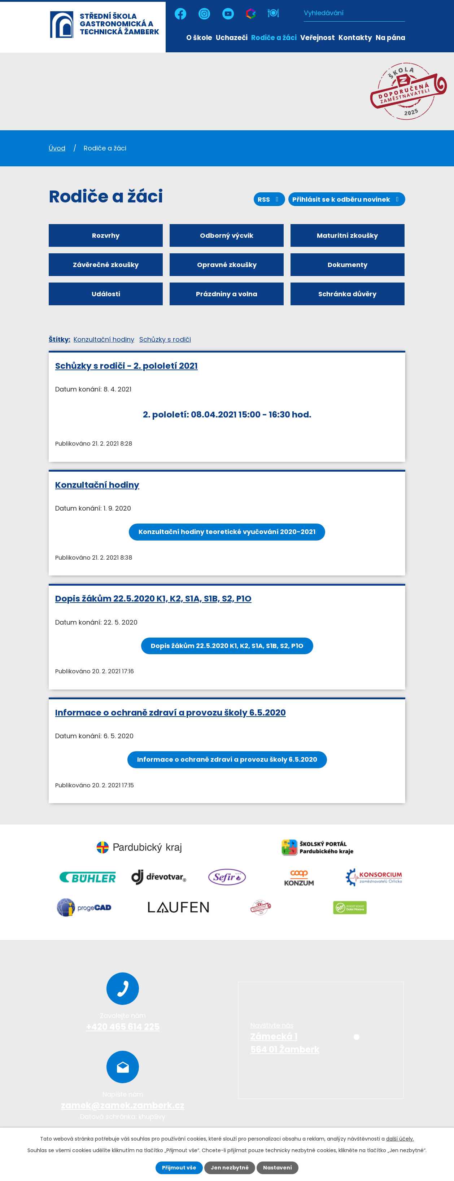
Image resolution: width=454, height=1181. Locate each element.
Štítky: (59, 339)
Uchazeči (232, 38)
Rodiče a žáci (274, 38)
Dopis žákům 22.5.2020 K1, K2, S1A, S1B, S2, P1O (153, 598)
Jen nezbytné (230, 1167)
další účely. (400, 1138)
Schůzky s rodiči (165, 339)
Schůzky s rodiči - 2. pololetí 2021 (126, 366)
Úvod (179, 37)
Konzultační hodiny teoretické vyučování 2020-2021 (227, 531)
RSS (269, 199)
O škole (199, 38)
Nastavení (277, 1167)
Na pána (390, 38)
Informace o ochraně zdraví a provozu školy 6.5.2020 (170, 712)
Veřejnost (317, 38)
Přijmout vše (179, 1167)
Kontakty (355, 38)
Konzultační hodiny (104, 339)
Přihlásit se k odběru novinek (347, 199)
